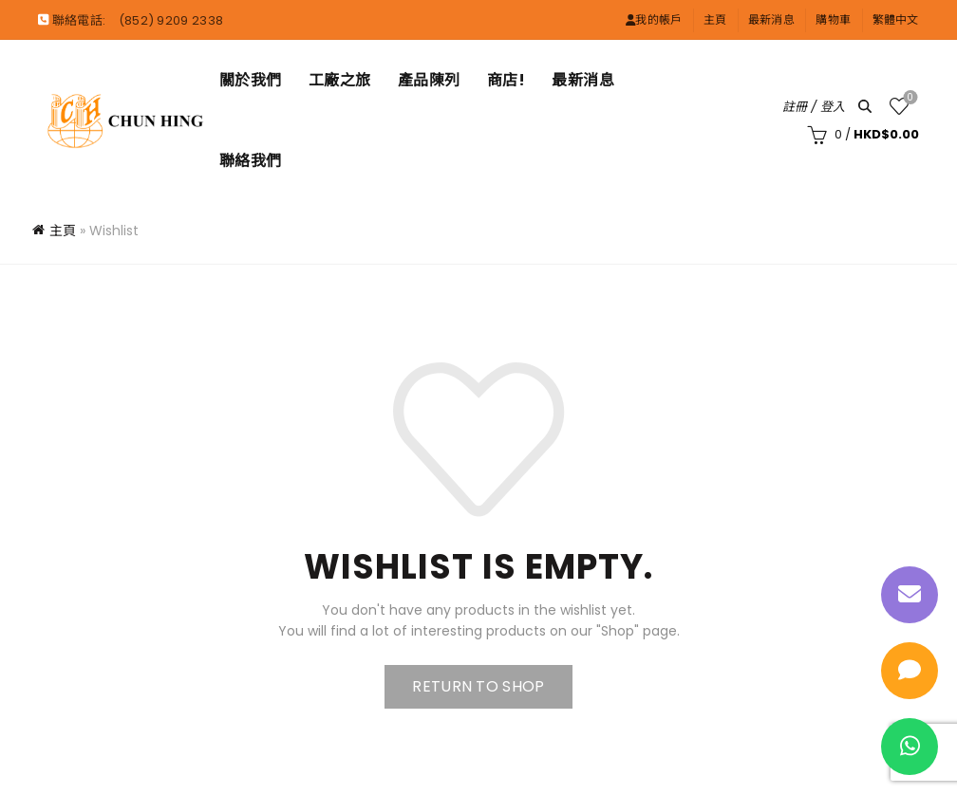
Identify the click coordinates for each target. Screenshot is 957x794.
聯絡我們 (250, 161)
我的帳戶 (654, 19)
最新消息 (771, 19)
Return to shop (478, 686)
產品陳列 (429, 80)
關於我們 (250, 80)
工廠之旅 (340, 80)
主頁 (715, 19)
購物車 (833, 19)
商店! (506, 80)
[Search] (865, 106)
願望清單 (908, 98)
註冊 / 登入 (813, 107)
